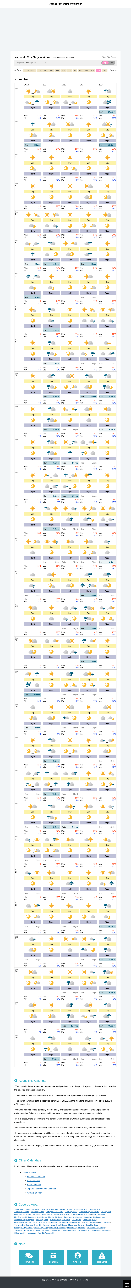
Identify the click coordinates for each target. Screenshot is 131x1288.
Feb (45, 70)
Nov (98, 70)
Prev (19, 70)
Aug (80, 70)
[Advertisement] (65, 29)
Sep (86, 70)
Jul (75, 70)
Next (112, 70)
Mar (51, 70)
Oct (92, 70)
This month (30, 70)
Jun (69, 70)
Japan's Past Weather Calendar (65, 3)
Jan (40, 70)
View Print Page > (109, 57)
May (63, 70)
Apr (57, 70)
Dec (104, 70)
